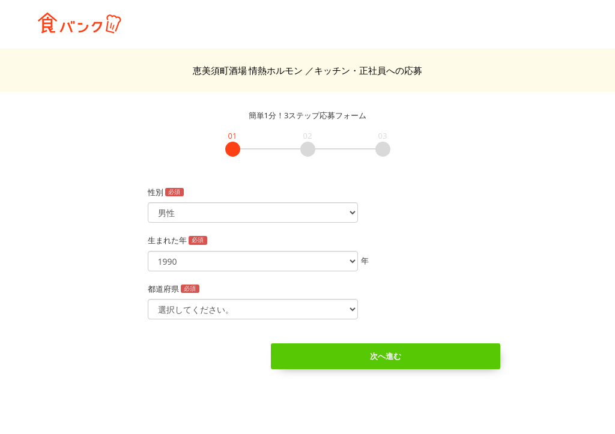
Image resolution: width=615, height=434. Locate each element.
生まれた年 (178, 240)
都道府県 (174, 288)
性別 (166, 192)
